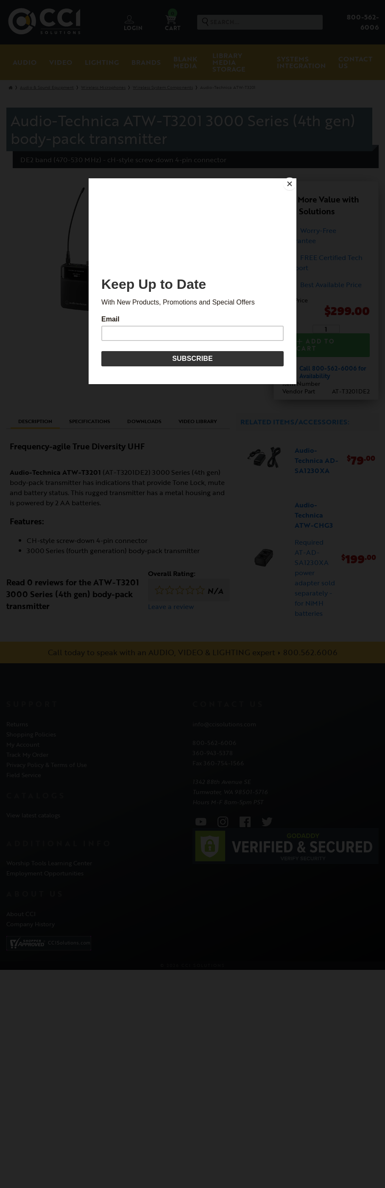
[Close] (294, 180)
